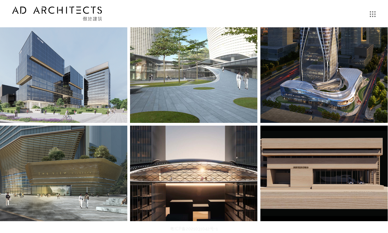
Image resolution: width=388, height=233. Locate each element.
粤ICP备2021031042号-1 (194, 228)
